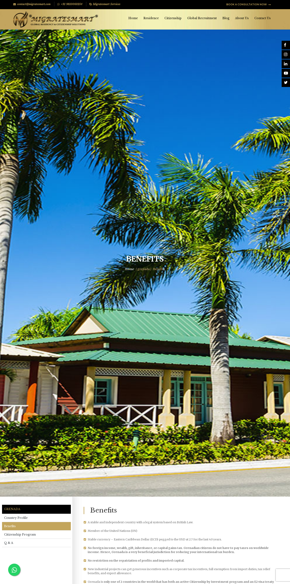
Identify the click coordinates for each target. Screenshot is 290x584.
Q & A (8, 543)
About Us (242, 18)
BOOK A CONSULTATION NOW (248, 4)
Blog (225, 18)
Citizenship (173, 18)
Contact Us (262, 18)
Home (133, 18)
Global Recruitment (202, 18)
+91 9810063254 (69, 4)
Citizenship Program (20, 534)
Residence (151, 18)
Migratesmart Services (104, 4)
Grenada (12, 509)
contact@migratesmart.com (31, 4)
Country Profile (16, 518)
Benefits (10, 526)
